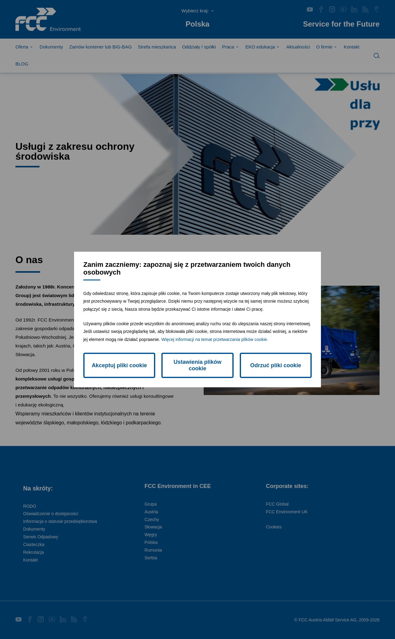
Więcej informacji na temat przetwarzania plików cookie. (214, 339)
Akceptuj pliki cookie (119, 365)
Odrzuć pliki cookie (275, 365)
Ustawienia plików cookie (197, 365)
